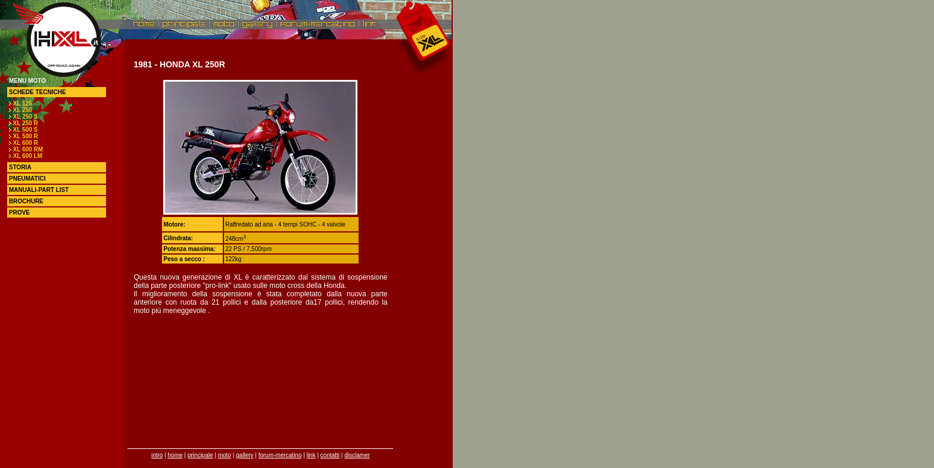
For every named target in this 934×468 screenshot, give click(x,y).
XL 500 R (25, 136)
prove (19, 212)
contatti (330, 455)
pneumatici (27, 178)
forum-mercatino (280, 455)
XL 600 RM (28, 149)
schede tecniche (37, 92)
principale (200, 455)
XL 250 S (25, 116)
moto (224, 455)
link (311, 455)
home (175, 455)
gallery (244, 455)
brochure (26, 201)
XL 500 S (25, 129)
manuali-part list (39, 190)
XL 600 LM (27, 156)
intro (157, 455)
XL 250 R (25, 123)
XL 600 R (25, 143)
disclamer (357, 455)
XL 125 (22, 103)
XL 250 (22, 110)
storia (20, 167)
